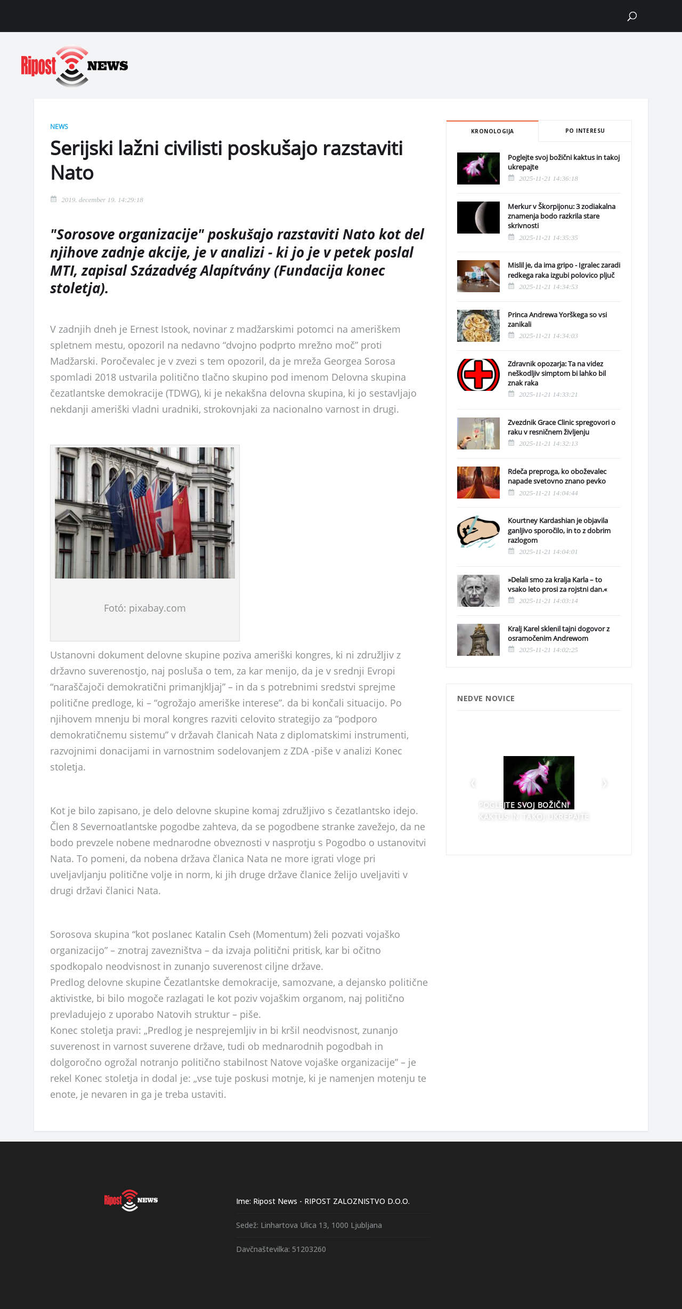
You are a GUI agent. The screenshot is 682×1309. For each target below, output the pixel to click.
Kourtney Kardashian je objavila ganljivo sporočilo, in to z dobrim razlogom (559, 530)
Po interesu (585, 130)
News (59, 126)
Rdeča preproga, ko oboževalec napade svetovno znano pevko (557, 476)
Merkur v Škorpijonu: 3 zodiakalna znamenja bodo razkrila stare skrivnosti (561, 216)
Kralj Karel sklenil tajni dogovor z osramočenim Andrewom (559, 633)
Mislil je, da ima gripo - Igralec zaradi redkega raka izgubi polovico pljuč (564, 269)
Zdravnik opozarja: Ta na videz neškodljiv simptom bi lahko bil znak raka (557, 373)
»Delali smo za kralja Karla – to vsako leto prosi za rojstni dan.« (557, 584)
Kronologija (492, 131)
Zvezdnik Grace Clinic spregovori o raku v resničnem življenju (561, 427)
